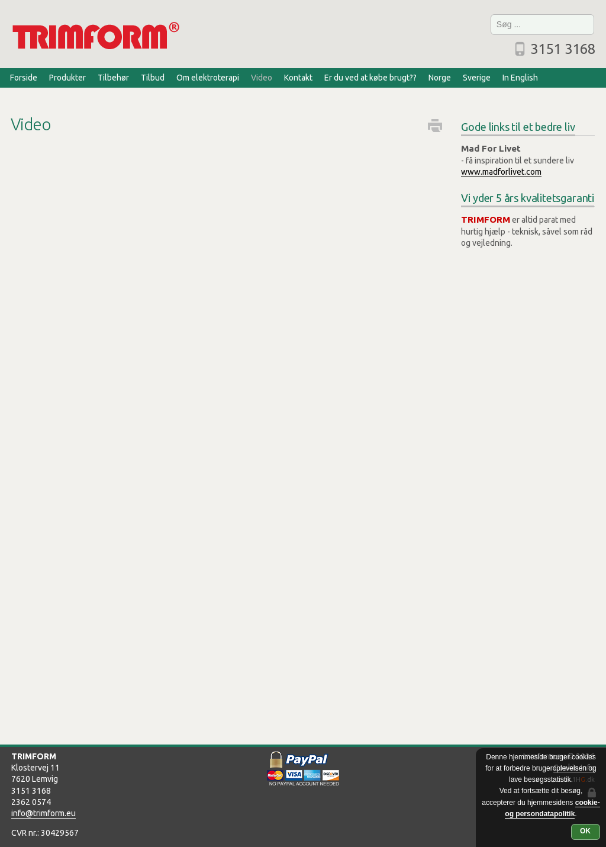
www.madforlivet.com (501, 172)
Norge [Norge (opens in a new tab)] (439, 77)
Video (261, 77)
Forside (23, 77)
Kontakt (298, 77)
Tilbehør (113, 77)
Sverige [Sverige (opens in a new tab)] (477, 77)
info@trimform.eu (43, 813)
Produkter (67, 77)
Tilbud (153, 77)
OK (585, 831)
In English (520, 77)
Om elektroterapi (207, 77)
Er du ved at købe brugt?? (370, 77)
